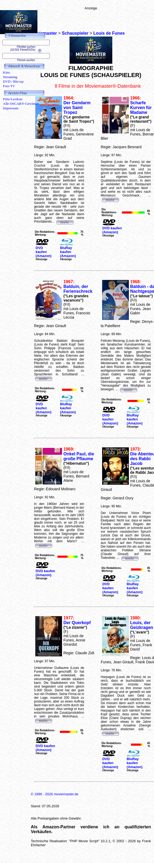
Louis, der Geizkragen (141, 625)
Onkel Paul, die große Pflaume (78, 456)
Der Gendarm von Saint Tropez (76, 108)
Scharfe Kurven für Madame (141, 108)
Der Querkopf (77, 622)
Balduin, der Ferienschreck (78, 289)
